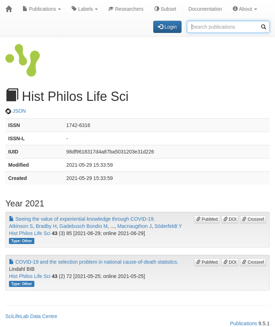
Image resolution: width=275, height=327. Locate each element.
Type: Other (21, 241)
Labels (85, 9)
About (245, 9)
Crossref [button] (253, 219)
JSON (15, 111)
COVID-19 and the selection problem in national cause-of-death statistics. (93, 262)
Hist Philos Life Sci (29, 233)
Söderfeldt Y (168, 226)
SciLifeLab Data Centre (31, 316)
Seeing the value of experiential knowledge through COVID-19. (82, 219)
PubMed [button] (207, 219)
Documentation (204, 9)
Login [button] (167, 27)
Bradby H (46, 226)
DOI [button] (230, 219)
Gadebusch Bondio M (83, 226)
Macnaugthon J (134, 226)
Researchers (125, 9)
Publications (42, 9)
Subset (165, 9)
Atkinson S (21, 226)
